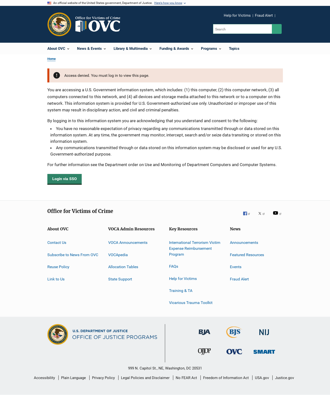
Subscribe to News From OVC (72, 254)
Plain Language (73, 378)
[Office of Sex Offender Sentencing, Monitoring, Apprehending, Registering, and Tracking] (264, 357)
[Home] (99, 24)
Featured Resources (247, 254)
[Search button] (277, 29)
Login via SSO (64, 178)
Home (51, 59)
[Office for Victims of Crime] (234, 357)
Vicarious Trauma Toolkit (190, 302)
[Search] (243, 29)
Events (235, 266)
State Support (120, 278)
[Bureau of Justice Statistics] (234, 338)
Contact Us (56, 242)
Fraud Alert (264, 15)
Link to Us (56, 278)
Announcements (244, 242)
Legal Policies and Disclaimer (145, 378)
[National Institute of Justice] (264, 337)
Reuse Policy (58, 266)
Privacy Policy (103, 378)
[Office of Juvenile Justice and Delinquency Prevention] (204, 357)
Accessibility (44, 378)
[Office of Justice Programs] (59, 24)
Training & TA (180, 290)
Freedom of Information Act (226, 378)
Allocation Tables (123, 266)
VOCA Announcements (127, 242)
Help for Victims (237, 15)
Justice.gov (284, 378)
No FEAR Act (186, 378)
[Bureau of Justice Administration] (204, 337)
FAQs (173, 266)
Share (282, 19)
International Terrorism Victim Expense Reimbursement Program (194, 248)
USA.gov (262, 378)
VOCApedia (118, 254)
